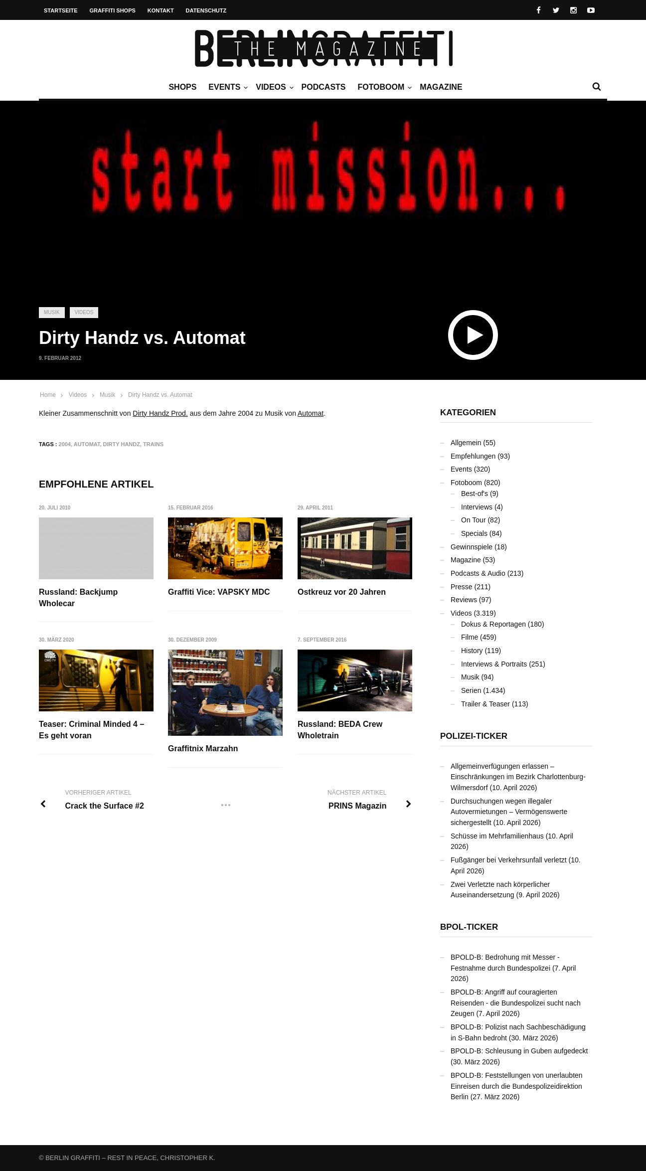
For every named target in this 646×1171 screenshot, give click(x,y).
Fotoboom (383, 87)
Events (226, 87)
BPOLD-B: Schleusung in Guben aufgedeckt (519, 1051)
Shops (182, 87)
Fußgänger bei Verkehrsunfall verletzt (509, 860)
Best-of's (474, 494)
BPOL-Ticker (469, 927)
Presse (462, 587)
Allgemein (466, 443)
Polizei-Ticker (473, 736)
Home (48, 394)
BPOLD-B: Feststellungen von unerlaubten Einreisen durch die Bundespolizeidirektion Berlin (517, 1086)
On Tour (473, 520)
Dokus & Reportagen (493, 624)
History (472, 651)
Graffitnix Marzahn (203, 748)
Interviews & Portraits (494, 664)
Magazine (441, 87)
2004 (65, 444)
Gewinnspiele (471, 547)
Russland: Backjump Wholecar (78, 597)
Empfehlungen (473, 456)
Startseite (61, 10)
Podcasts (324, 87)
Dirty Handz (121, 444)
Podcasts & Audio (478, 573)
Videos (273, 87)
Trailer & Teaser (485, 704)
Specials (474, 533)
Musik (52, 312)
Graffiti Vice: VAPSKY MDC (219, 592)
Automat (310, 413)
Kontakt (161, 10)
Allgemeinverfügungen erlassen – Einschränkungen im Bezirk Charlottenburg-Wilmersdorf (518, 777)
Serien (471, 690)
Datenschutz (206, 10)
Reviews (464, 600)
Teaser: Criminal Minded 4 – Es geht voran (91, 729)
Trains (153, 444)
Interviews (476, 507)
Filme (469, 637)
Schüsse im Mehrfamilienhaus (497, 836)
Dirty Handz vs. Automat (160, 394)
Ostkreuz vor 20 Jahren (342, 592)
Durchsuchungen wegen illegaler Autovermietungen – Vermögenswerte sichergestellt (509, 812)
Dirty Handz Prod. (160, 413)
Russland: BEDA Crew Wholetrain (340, 729)
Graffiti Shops (113, 10)
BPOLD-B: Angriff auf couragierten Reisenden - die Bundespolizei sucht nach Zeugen (516, 1002)
